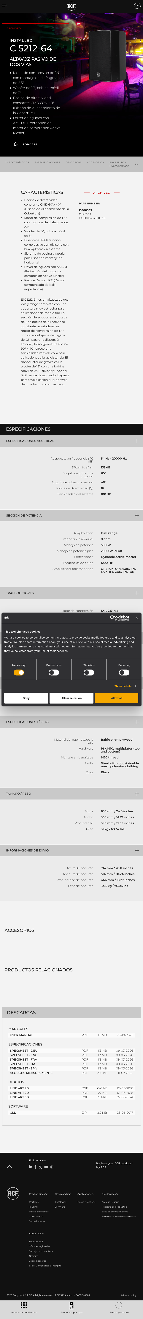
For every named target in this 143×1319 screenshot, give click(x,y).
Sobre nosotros (37, 1260)
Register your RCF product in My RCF (115, 1165)
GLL (13, 1112)
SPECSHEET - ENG (23, 1055)
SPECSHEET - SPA (23, 1068)
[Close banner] (137, 618)
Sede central (36, 1241)
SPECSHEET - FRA (23, 1059)
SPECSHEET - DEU (24, 1050)
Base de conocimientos (115, 1211)
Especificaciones (47, 162)
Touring (33, 1206)
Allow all (117, 698)
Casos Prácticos (86, 1202)
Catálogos (60, 1202)
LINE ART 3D (19, 1097)
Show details (123, 686)
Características (17, 162)
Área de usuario (110, 1202)
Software (60, 1206)
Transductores (37, 1221)
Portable (34, 1202)
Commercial (36, 1216)
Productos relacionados (119, 164)
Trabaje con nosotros (41, 1251)
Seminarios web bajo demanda (119, 1216)
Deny (26, 698)
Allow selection (71, 698)
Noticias (33, 1256)
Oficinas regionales (39, 1246)
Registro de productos (114, 1206)
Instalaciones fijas (39, 1211)
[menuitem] (128, 1295)
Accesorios (95, 162)
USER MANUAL (21, 1035)
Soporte (30, 144)
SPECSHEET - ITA (22, 1064)
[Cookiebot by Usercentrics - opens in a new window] (113, 618)
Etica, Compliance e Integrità (45, 1265)
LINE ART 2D (19, 1088)
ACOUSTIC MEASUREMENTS (31, 1073)
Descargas (74, 162)
